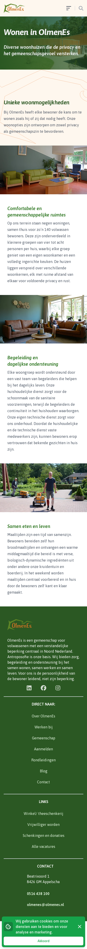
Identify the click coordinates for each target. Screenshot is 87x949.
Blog (43, 771)
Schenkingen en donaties (43, 835)
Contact (43, 782)
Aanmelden (43, 749)
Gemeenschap (43, 738)
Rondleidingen (43, 760)
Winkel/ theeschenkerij (43, 813)
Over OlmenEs (43, 716)
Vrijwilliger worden (43, 824)
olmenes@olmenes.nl (45, 905)
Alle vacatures (43, 846)
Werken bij (44, 727)
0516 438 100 (38, 894)
